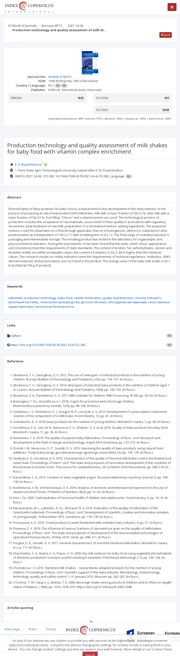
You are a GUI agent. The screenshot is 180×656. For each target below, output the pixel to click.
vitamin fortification (87, 298)
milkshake (15, 298)
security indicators (148, 298)
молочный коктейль (23, 302)
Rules (33, 629)
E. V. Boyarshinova (28, 164)
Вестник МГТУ (52, 25)
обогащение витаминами (127, 302)
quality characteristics (118, 298)
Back (165, 35)
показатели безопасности (54, 306)
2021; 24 (75, 25)
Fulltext (16, 336)
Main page (12, 629)
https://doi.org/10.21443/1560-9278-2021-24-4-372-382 (48, 345)
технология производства (59, 302)
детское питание (94, 302)
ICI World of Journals (22, 25)
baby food (65, 298)
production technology (40, 298)
